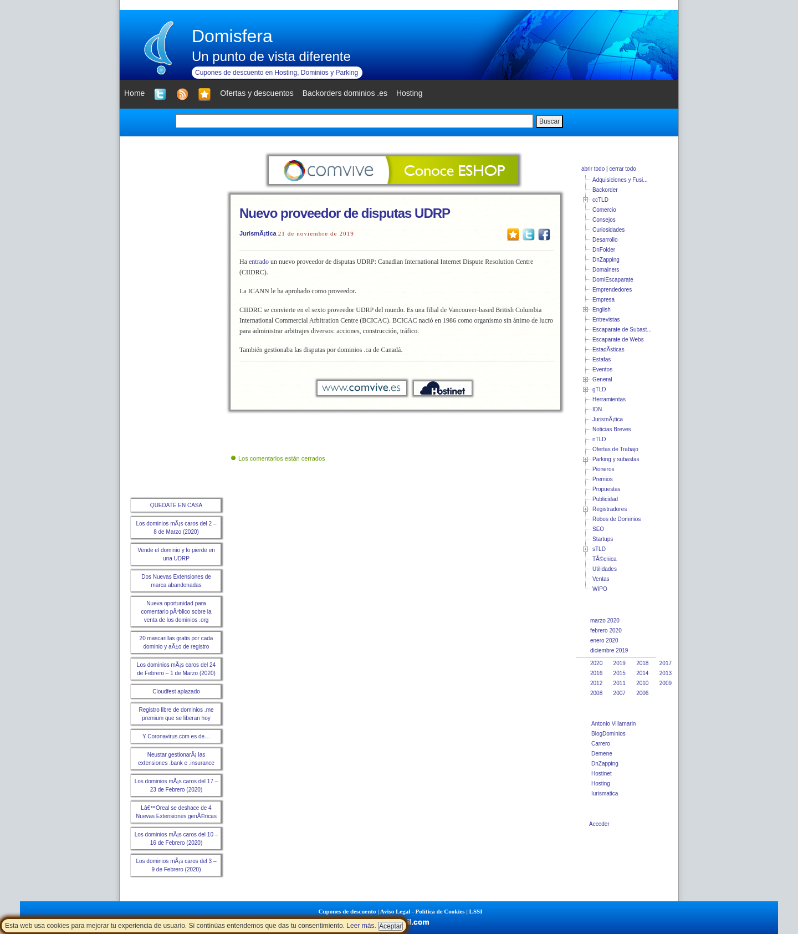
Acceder (599, 824)
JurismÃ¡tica (258, 233)
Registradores (609, 509)
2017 (665, 663)
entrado (259, 262)
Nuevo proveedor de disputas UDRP (344, 213)
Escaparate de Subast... (622, 329)
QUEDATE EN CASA (176, 505)
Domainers (605, 270)
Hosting (600, 783)
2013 (665, 673)
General (602, 379)
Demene (601, 754)
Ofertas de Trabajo (615, 449)
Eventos (602, 369)
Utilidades (604, 569)
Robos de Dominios (616, 519)
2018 (642, 663)
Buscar (549, 121)
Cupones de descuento (347, 911)
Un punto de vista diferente (271, 56)
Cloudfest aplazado (176, 691)
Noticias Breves (611, 429)
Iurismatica (604, 793)
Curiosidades (608, 230)
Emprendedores (612, 290)
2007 (619, 693)
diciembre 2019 (609, 650)
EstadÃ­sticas (608, 349)
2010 (642, 683)
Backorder (605, 190)
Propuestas (606, 489)
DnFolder (603, 250)
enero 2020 (604, 640)
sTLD (599, 549)
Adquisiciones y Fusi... (620, 180)
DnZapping (606, 260)
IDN (597, 409)
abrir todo (593, 169)
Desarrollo (605, 240)
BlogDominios (608, 734)
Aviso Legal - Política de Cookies (422, 911)
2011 (619, 683)
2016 (596, 673)
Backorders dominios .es (345, 93)
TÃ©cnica (604, 559)
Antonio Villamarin (613, 724)
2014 (642, 673)
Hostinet (601, 773)
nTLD (599, 439)
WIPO (599, 589)
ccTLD (600, 200)
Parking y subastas (616, 459)
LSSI (476, 911)
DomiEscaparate (612, 280)
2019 (619, 663)
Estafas (601, 359)
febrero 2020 (606, 630)
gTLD (599, 389)
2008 (596, 693)
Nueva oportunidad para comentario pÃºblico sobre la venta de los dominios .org (176, 611)
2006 (642, 693)
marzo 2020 (605, 620)
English (601, 310)
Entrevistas (606, 320)
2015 (619, 673)
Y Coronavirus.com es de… (176, 736)
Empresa (603, 300)
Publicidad (605, 499)
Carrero (600, 744)
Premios (602, 479)
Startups (602, 539)
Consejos (604, 220)
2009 (665, 683)
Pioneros (603, 469)
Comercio (604, 210)
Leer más (360, 926)
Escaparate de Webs (618, 339)
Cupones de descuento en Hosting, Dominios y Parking (276, 72)
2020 (596, 663)
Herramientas (609, 399)
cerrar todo (622, 169)
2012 (596, 683)
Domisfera (232, 36)
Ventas (601, 579)
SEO (598, 529)
